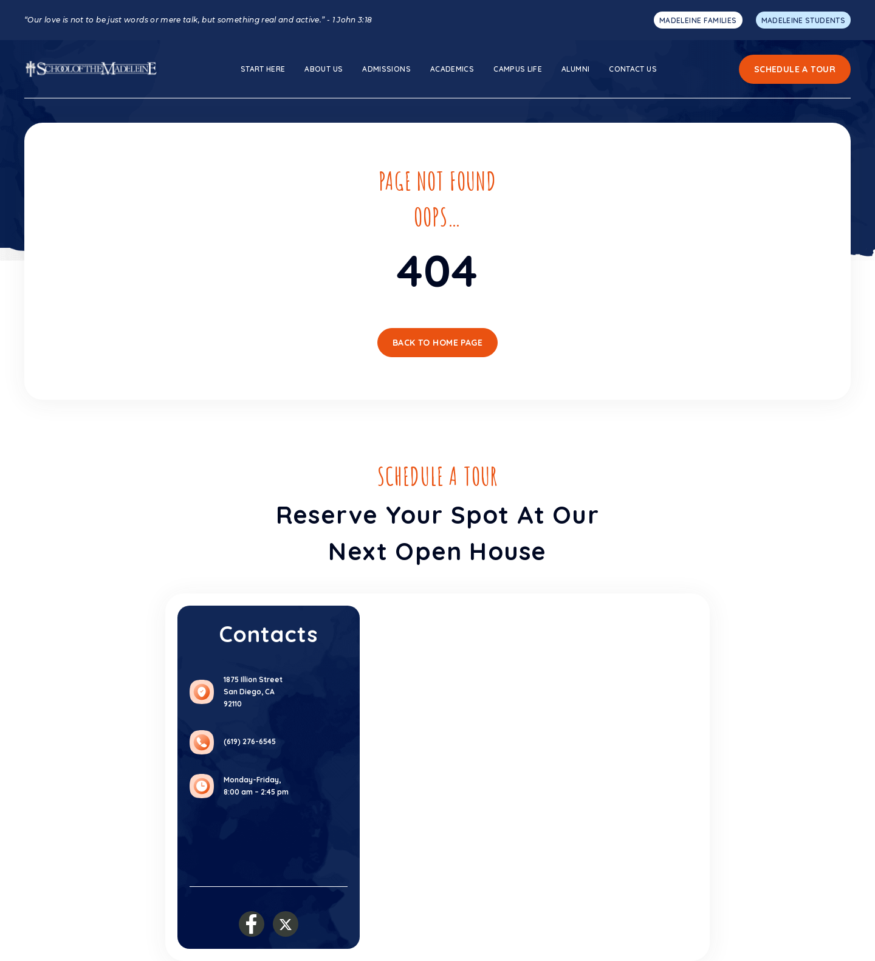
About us (323, 69)
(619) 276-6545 (250, 741)
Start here (263, 69)
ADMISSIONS (386, 69)
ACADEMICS (452, 69)
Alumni (575, 69)
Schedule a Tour (795, 69)
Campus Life (517, 69)
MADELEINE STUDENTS (803, 20)
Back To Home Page (437, 342)
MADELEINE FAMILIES (697, 20)
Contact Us (633, 69)
